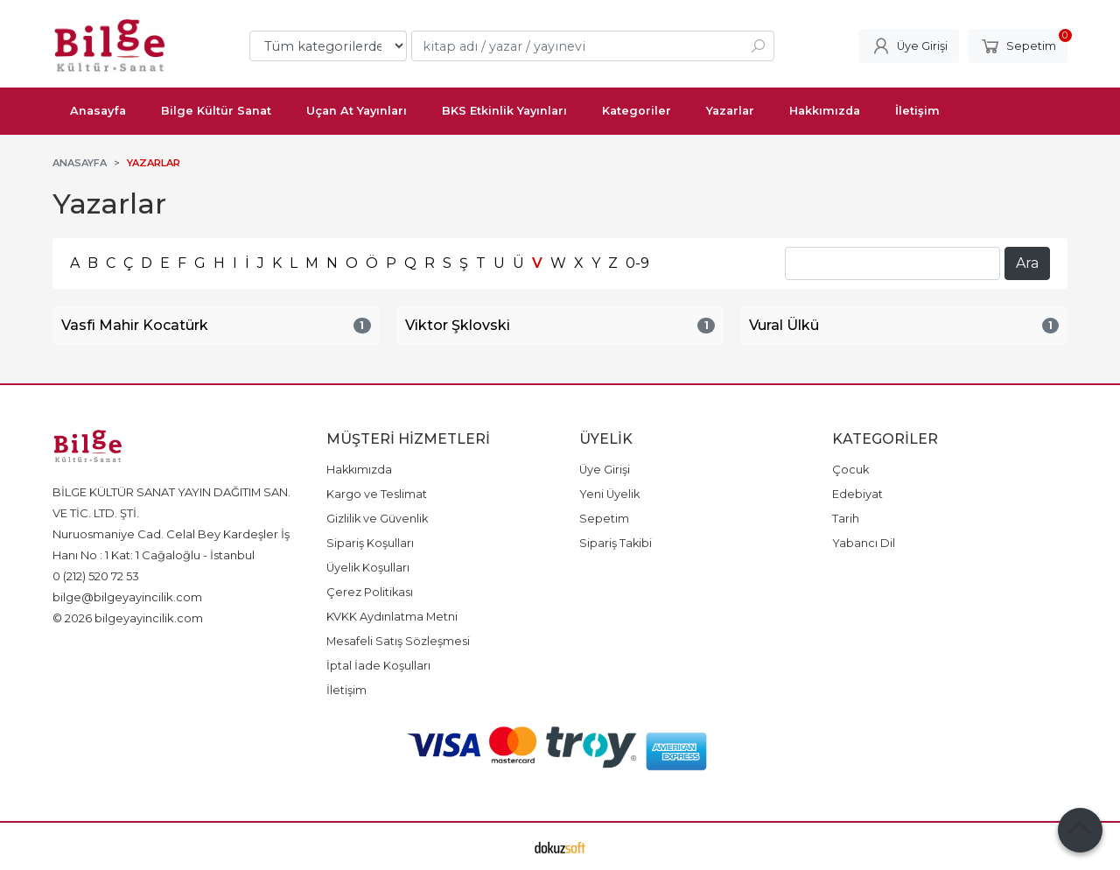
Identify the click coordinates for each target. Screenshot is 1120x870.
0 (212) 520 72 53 (95, 576)
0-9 (637, 263)
